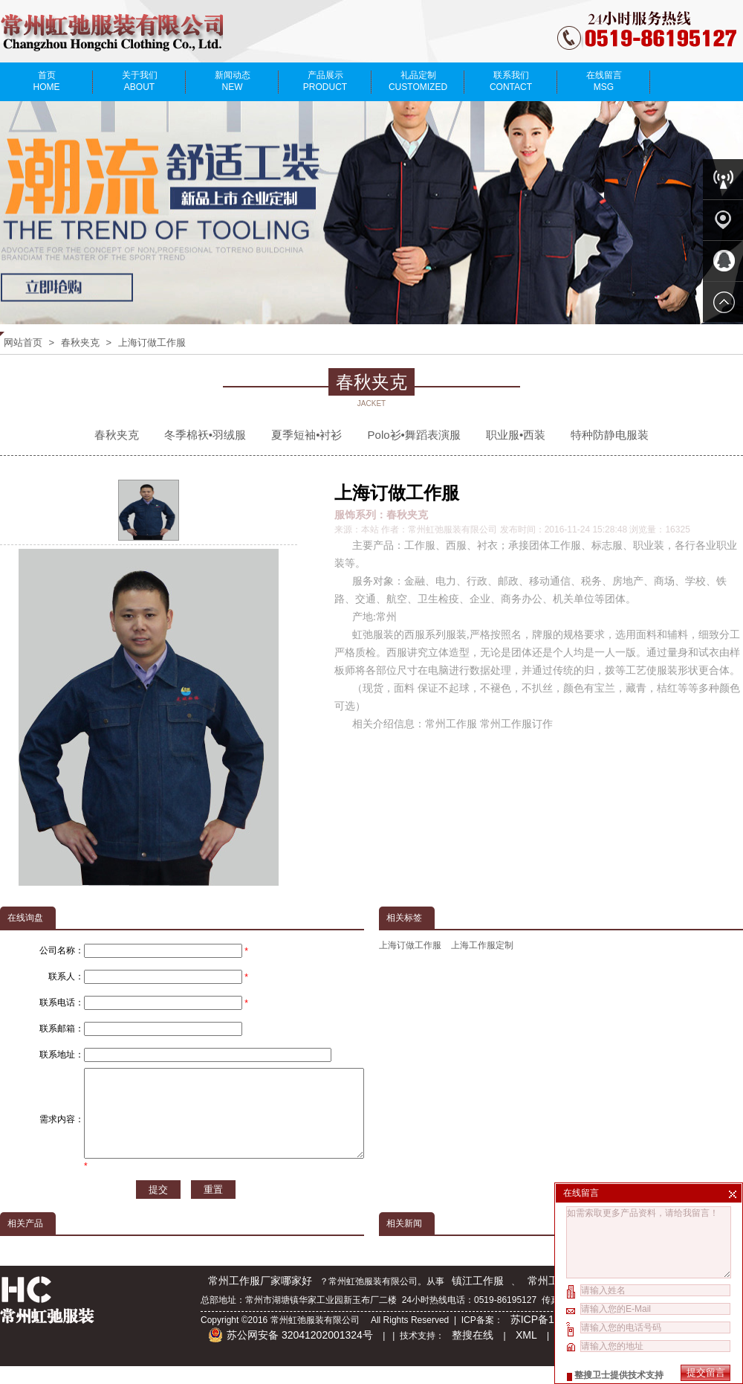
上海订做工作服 (152, 342)
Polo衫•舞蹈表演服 (414, 434)
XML (526, 1353)
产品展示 (325, 81)
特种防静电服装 (610, 434)
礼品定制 (418, 81)
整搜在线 (472, 1353)
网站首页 (23, 342)
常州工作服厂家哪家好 (260, 1298)
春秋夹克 (80, 342)
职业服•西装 (515, 434)
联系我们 (510, 81)
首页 (46, 81)
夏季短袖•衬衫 (306, 434)
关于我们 (139, 81)
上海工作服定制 (482, 945)
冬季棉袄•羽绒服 (205, 434)
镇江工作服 (478, 1298)
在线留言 (603, 81)
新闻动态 (232, 81)
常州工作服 (554, 1298)
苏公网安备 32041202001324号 (290, 1352)
